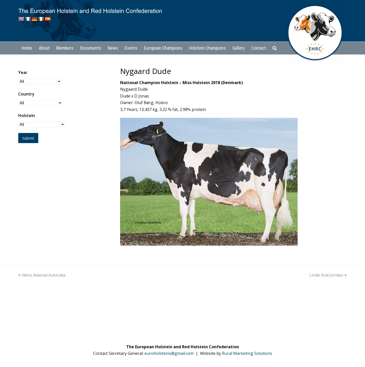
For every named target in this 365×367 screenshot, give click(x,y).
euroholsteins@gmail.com (169, 353)
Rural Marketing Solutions (247, 353)
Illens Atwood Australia (41, 275)
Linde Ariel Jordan (328, 275)
